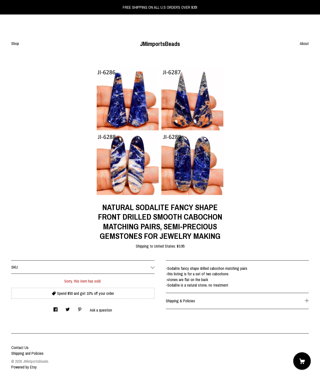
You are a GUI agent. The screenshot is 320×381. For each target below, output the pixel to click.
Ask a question (101, 310)
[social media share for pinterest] (80, 308)
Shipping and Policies (27, 353)
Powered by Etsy (24, 367)
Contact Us (19, 347)
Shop (15, 43)
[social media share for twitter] (68, 308)
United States (164, 246)
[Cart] (302, 361)
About (304, 43)
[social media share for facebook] (56, 308)
